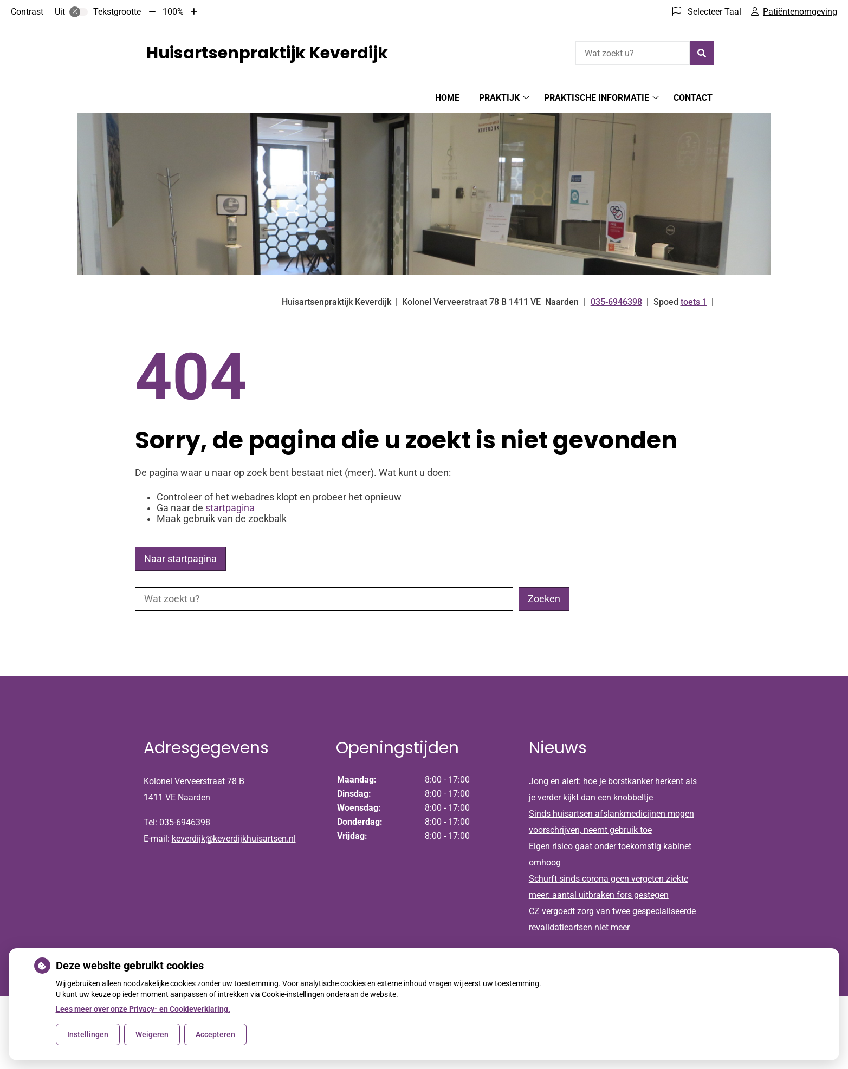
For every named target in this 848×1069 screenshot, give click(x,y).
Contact (693, 98)
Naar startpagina (180, 558)
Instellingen (87, 1034)
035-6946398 (184, 822)
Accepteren (215, 1034)
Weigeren (152, 1034)
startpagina (230, 508)
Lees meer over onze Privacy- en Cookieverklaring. (143, 1009)
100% (173, 11)
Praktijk (499, 98)
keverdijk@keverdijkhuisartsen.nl (234, 838)
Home (447, 98)
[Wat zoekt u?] (632, 53)
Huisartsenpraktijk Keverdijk (267, 53)
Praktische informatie (596, 98)
